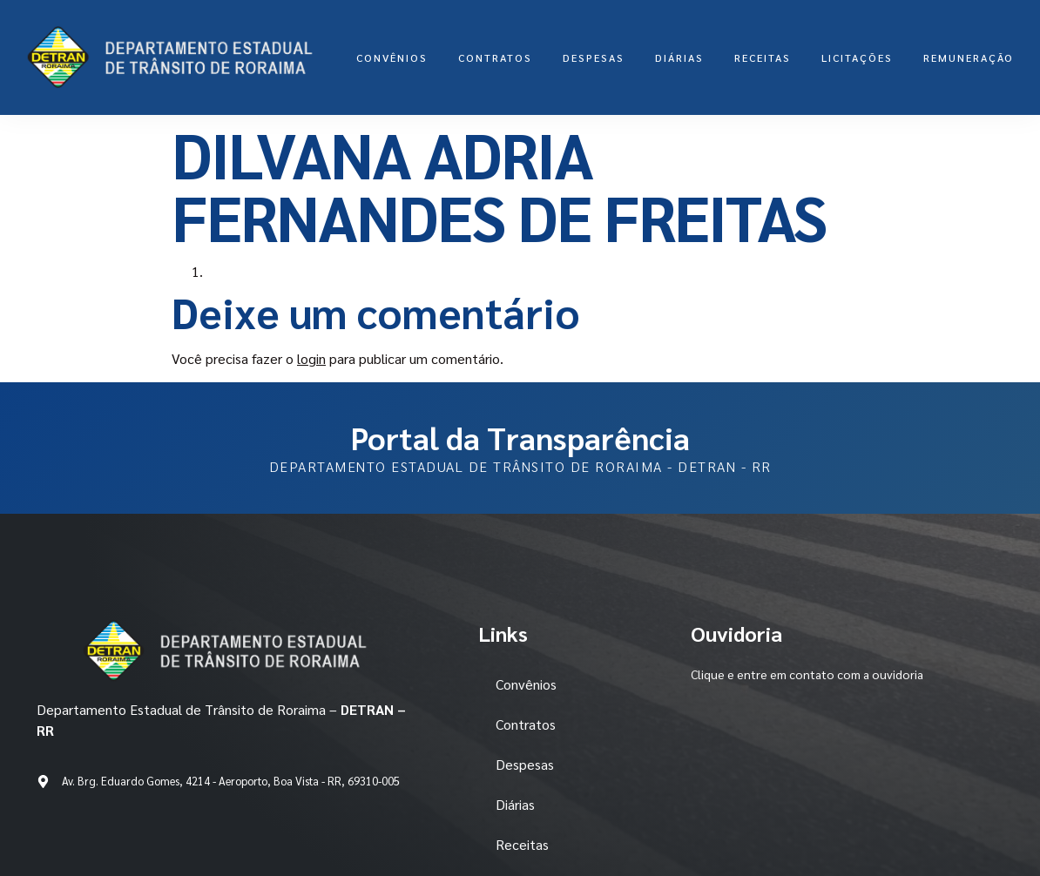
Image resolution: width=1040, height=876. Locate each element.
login (311, 358)
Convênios (392, 57)
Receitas (762, 57)
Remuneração (968, 57)
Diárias (679, 57)
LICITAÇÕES (857, 57)
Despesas (594, 57)
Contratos (495, 57)
